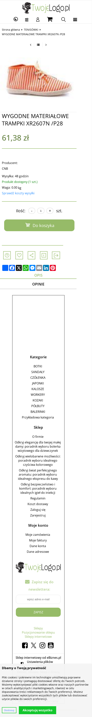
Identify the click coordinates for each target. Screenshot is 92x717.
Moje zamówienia (45, 535)
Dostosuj (9, 710)
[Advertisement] (45, 322)
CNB (7, 168)
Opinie (46, 284)
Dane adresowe (45, 552)
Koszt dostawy (45, 505)
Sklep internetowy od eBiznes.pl (46, 658)
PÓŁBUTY (45, 407)
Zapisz (46, 613)
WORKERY (45, 395)
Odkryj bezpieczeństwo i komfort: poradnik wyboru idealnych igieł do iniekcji (45, 489)
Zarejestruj (45, 516)
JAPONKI (45, 384)
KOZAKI (45, 401)
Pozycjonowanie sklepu (45, 633)
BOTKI (45, 367)
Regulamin (45, 499)
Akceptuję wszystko (37, 710)
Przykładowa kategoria (45, 418)
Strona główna (13, 29)
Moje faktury (45, 541)
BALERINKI (45, 412)
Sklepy (46, 629)
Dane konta (45, 547)
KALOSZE (45, 390)
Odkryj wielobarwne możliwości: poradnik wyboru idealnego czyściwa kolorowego (45, 461)
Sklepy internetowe (46, 637)
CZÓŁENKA (45, 378)
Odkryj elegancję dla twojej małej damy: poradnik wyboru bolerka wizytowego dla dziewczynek (45, 447)
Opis (46, 275)
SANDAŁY (45, 373)
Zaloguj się (45, 510)
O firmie (45, 437)
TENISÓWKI (33, 29)
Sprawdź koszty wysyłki (20, 193)
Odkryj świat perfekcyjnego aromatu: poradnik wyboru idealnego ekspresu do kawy (45, 475)
